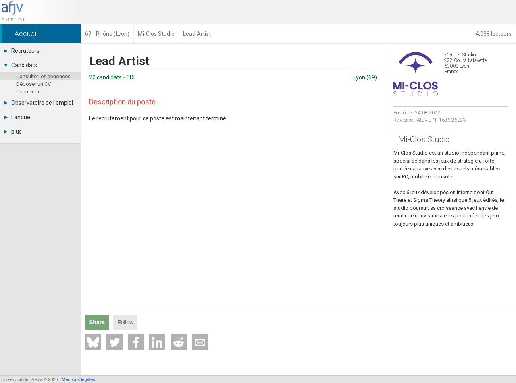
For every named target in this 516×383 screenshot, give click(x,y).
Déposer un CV (33, 84)
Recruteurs (22, 51)
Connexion (28, 92)
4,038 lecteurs (494, 34)
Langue (17, 117)
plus (13, 131)
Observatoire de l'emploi (38, 102)
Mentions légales (78, 379)
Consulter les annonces (43, 76)
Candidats (20, 65)
